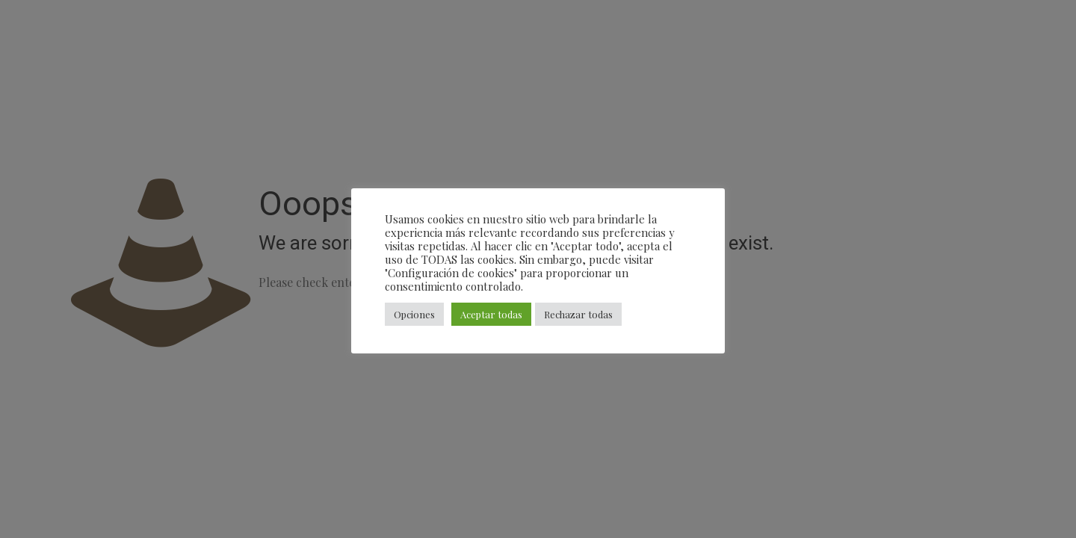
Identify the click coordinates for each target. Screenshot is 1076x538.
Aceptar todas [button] (491, 314)
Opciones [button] (414, 314)
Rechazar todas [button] (578, 314)
